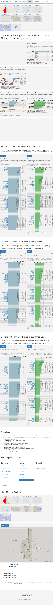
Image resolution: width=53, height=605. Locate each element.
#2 (25, 67)
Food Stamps (22, 471)
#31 (25, 348)
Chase (15, 566)
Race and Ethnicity (6, 471)
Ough (50, 582)
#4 (52, 92)
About (23, 592)
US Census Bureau (29, 598)
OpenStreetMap (26, 599)
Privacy (29, 592)
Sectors (21, 480)
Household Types (5, 474)
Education (37, 1)
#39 (52, 348)
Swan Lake (16, 583)
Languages (4, 485)
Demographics (22, 1)
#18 (25, 253)
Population (4, 465)
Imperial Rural (22, 579)
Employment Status (24, 468)
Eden (39, 582)
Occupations (22, 474)
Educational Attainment (42, 465)
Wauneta (21, 583)
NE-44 (15, 577)
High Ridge (46, 582)
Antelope (15, 582)
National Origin (5, 480)
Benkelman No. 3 (21, 582)
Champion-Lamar (29, 582)
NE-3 (15, 575)
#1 (52, 43)
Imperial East (16, 579)
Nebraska (16, 564)
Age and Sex (4, 468)
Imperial (15, 568)
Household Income (24, 465)
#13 (52, 158)
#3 (25, 92)
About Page (45, 451)
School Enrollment (41, 468)
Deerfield (35, 582)
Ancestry (4, 482)
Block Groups (5, 525)
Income (30, 1)
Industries (22, 477)
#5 (25, 158)
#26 (52, 253)
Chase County (17, 573)
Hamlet (41, 582)
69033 (15, 571)
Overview (15, 1)
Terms (26, 592)
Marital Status (5, 477)
